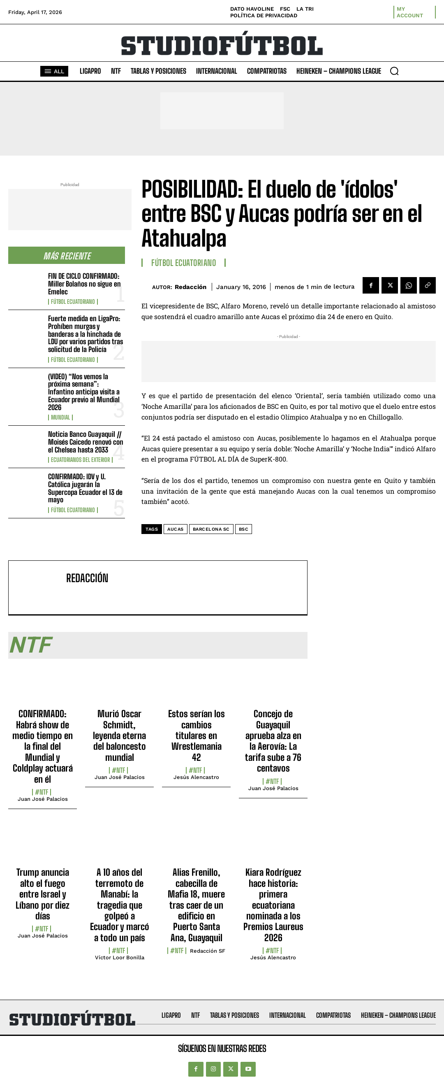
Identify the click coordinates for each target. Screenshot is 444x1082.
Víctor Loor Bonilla (119, 957)
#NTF (41, 792)
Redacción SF (207, 951)
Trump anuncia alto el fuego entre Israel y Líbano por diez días (42, 894)
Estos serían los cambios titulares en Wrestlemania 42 (196, 735)
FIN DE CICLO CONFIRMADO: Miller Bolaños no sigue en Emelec (84, 284)
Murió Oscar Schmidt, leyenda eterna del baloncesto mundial (119, 735)
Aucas (175, 529)
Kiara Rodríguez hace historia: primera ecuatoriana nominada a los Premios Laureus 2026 (273, 905)
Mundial (60, 417)
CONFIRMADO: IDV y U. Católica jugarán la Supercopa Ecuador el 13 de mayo (85, 488)
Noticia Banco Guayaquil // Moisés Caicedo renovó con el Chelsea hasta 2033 (85, 442)
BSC (244, 529)
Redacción (190, 287)
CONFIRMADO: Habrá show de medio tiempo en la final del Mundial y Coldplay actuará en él (42, 746)
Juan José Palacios (43, 799)
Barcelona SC (211, 529)
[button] (394, 71)
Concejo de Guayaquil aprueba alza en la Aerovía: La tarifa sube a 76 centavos (273, 741)
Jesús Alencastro (196, 777)
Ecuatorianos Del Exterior (80, 460)
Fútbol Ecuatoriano (73, 302)
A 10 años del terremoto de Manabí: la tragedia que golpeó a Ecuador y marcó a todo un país (119, 905)
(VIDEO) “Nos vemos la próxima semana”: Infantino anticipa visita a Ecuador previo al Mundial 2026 (84, 392)
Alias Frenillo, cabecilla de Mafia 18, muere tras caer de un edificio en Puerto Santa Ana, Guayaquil (196, 905)
